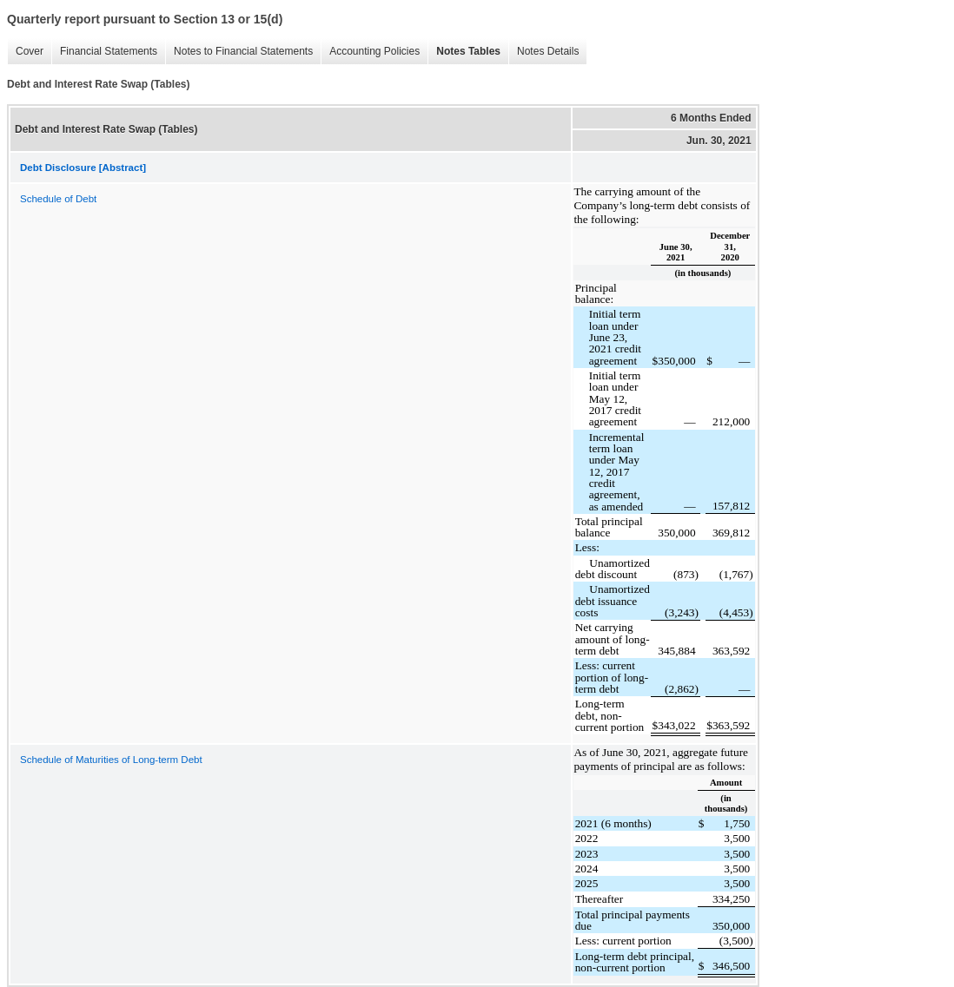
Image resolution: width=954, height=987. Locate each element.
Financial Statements (104, 51)
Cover (25, 51)
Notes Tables (463, 51)
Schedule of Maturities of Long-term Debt (111, 759)
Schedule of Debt (58, 199)
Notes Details (543, 51)
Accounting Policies (370, 51)
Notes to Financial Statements (239, 51)
